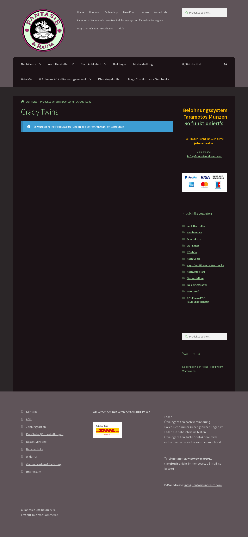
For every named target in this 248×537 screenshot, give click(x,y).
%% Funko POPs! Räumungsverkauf (62, 79)
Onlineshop (111, 12)
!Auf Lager (119, 64)
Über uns (94, 12)
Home (80, 12)
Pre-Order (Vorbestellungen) (45, 434)
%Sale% (26, 79)
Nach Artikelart (91, 64)
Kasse (145, 12)
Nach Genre (28, 64)
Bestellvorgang (36, 442)
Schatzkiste (194, 239)
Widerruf (31, 456)
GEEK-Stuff (193, 291)
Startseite (31, 101)
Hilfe (121, 28)
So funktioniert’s (204, 123)
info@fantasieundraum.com (204, 156)
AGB (29, 419)
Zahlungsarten (36, 427)
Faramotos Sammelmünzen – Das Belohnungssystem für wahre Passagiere (120, 20)
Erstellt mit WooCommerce (39, 515)
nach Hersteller (58, 64)
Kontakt (31, 412)
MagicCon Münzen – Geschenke (95, 28)
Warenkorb (160, 12)
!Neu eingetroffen (109, 79)
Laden (168, 417)
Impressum (33, 472)
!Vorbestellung (143, 64)
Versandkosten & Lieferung (44, 464)
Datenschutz (34, 449)
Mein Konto (129, 12)
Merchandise (194, 232)
